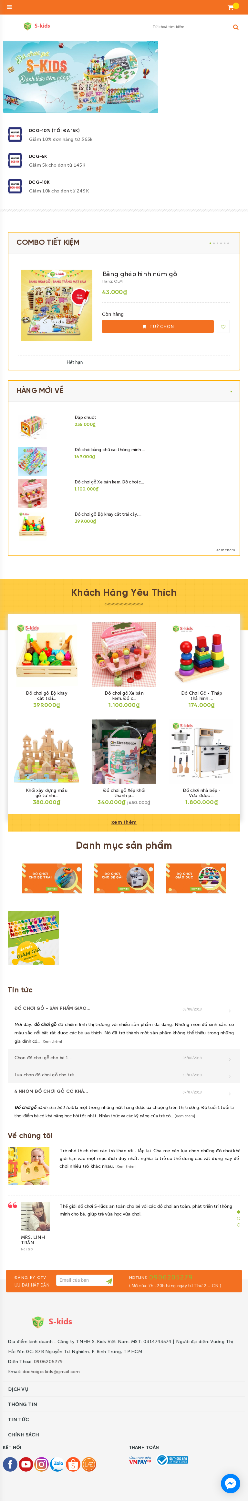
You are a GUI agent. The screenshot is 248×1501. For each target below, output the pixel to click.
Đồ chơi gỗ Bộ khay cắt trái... (46, 695)
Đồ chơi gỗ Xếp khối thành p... (124, 792)
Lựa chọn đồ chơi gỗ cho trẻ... (45, 1074)
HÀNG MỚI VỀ (40, 391)
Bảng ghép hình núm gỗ (139, 273)
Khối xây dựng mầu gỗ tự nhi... (46, 792)
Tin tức (20, 990)
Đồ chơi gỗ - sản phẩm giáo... (52, 1008)
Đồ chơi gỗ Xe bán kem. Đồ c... (124, 695)
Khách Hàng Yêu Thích (124, 593)
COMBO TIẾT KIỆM (47, 243)
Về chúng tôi (30, 1136)
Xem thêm (225, 549)
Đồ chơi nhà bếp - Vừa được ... (201, 792)
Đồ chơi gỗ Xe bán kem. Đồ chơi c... (109, 481)
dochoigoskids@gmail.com (51, 1355)
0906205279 (171, 1261)
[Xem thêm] (51, 1041)
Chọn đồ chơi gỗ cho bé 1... (42, 1057)
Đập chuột (85, 417)
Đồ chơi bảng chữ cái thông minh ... (110, 449)
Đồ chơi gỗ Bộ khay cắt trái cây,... (108, 514)
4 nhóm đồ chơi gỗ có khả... (51, 1091)
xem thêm (124, 822)
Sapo (133, 1489)
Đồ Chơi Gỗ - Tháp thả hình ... (201, 695)
